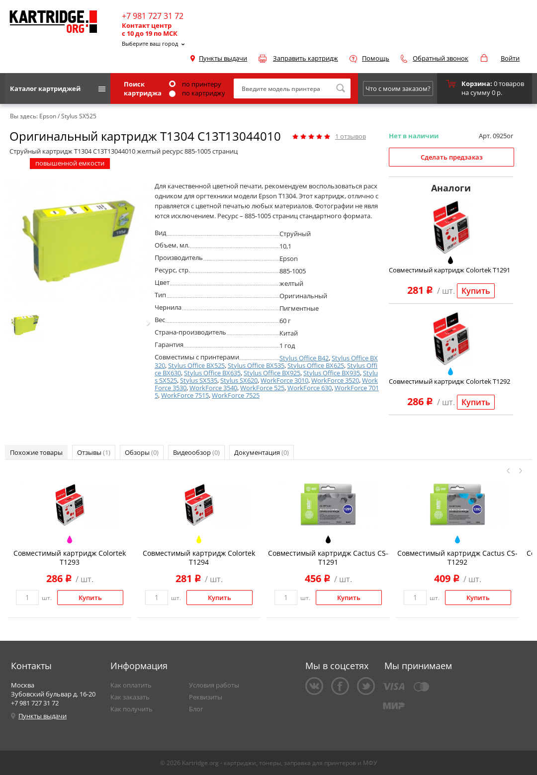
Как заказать (130, 696)
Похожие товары (36, 452)
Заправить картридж (305, 58)
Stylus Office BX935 (331, 372)
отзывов (350, 136)
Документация (261, 452)
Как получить (131, 708)
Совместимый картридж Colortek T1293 (69, 557)
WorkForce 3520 (335, 380)
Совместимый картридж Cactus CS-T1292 (457, 557)
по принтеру (195, 84)
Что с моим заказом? (398, 88)
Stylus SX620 (239, 380)
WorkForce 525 (262, 387)
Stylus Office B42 (304, 357)
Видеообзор (196, 452)
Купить (475, 290)
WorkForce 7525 (236, 395)
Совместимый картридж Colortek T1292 (449, 381)
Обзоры (142, 452)
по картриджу (197, 92)
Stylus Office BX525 (196, 365)
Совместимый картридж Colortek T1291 (449, 269)
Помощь (375, 58)
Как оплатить (131, 685)
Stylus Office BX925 (272, 372)
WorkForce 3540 (213, 387)
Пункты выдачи (223, 58)
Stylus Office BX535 (256, 365)
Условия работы (214, 685)
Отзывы (93, 452)
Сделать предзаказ (452, 157)
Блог (196, 708)
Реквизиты (205, 696)
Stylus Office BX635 (212, 372)
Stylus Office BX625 (315, 365)
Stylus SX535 (198, 380)
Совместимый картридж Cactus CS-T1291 (328, 557)
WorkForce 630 (309, 387)
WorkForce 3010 (284, 380)
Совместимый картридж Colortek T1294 (199, 557)
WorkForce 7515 (185, 395)
